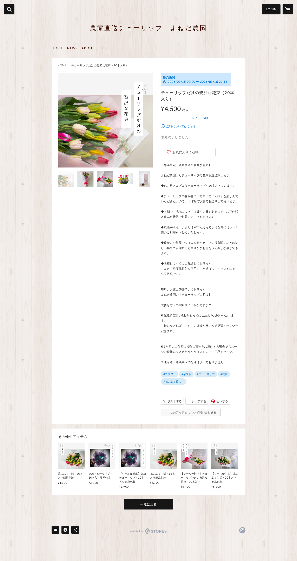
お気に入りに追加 (185, 152)
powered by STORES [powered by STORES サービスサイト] (148, 531)
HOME (57, 48)
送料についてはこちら (181, 126)
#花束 (223, 374)
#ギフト (186, 374)
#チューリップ (206, 374)
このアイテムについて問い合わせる (193, 412)
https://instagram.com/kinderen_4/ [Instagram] (242, 530)
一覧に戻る (148, 504)
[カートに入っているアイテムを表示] (288, 9)
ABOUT (87, 48)
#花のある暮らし (173, 381)
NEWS (72, 48)
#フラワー (169, 374)
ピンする (222, 401)
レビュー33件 (200, 117)
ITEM (103, 48)
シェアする (199, 401)
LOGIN (271, 9)
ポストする (174, 401)
